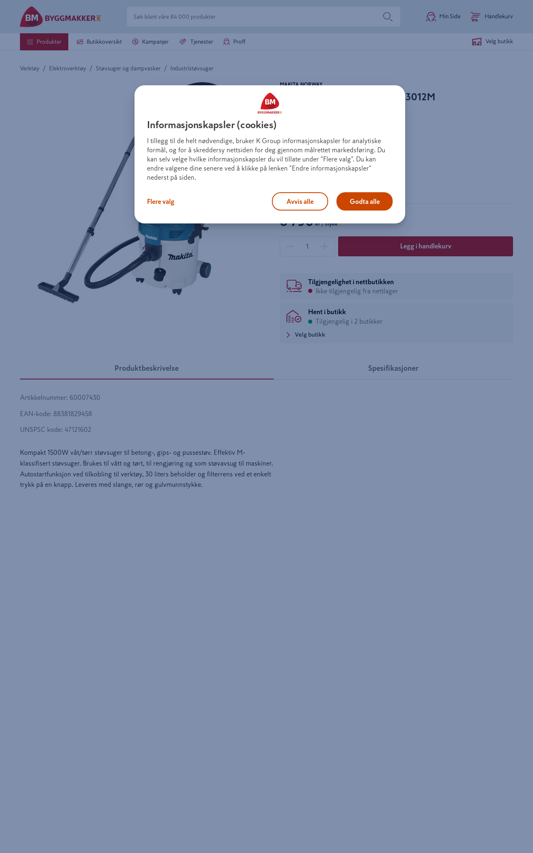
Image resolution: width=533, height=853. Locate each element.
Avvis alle (300, 201)
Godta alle (365, 201)
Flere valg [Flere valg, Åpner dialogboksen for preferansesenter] (160, 201)
